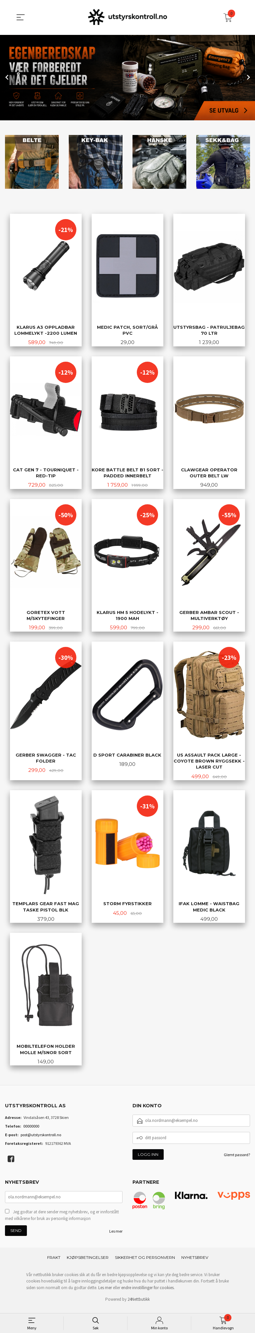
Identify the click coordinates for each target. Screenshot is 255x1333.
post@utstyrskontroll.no (41, 1139)
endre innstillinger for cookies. (148, 1293)
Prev (7, 77)
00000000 (31, 1130)
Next (247, 77)
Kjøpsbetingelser (88, 1262)
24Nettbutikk (139, 1304)
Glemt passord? (237, 1159)
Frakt (53, 1262)
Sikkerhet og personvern (145, 1262)
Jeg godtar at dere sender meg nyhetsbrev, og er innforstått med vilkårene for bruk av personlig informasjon (62, 1220)
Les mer (116, 1236)
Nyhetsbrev (194, 1262)
